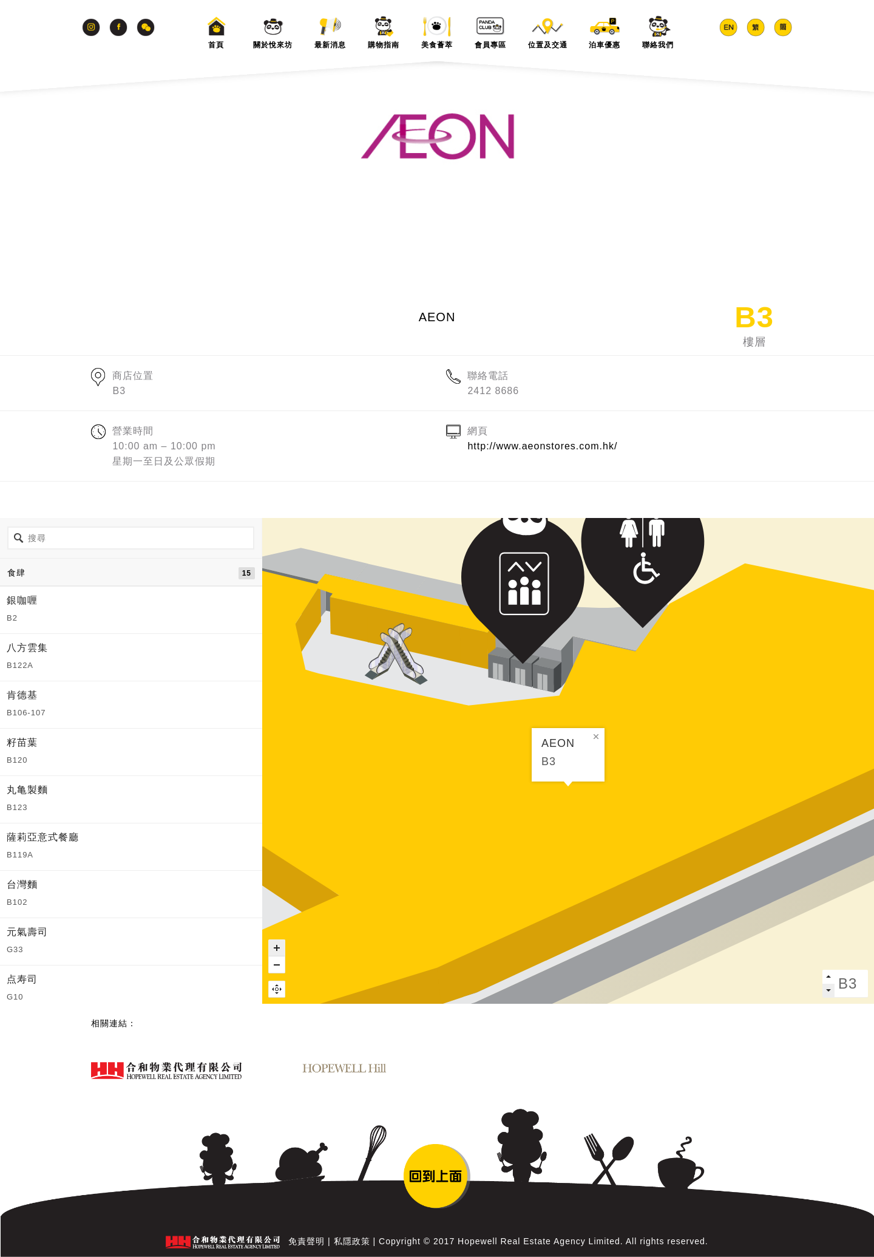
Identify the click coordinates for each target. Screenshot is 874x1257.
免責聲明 (306, 1241)
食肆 (131, 573)
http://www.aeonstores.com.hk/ (542, 446)
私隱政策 (352, 1241)
